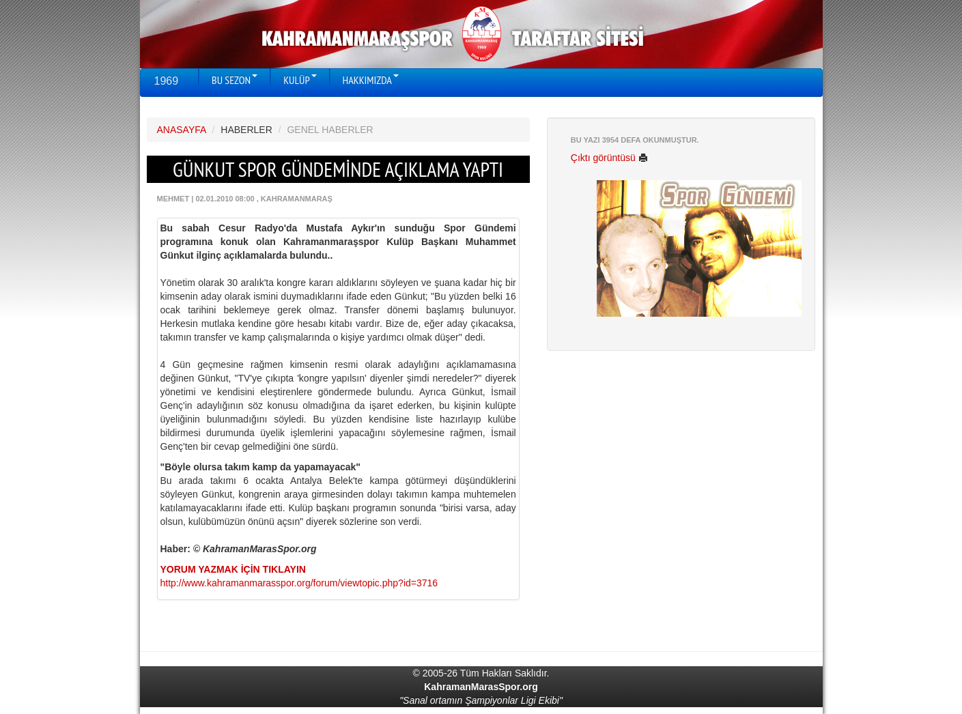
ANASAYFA (181, 129)
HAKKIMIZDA (371, 80)
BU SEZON (234, 80)
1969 (166, 81)
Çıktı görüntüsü (609, 157)
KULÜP (299, 80)
